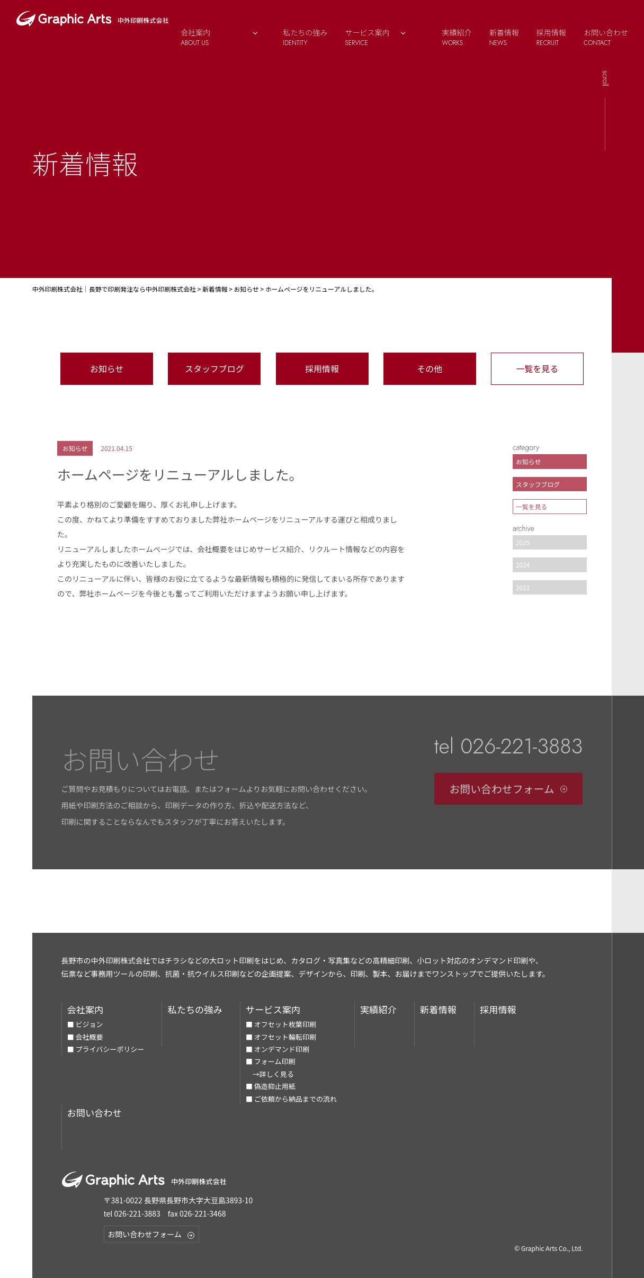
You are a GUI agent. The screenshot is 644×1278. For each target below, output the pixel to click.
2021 (523, 593)
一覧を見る (537, 368)
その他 (429, 368)
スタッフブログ (214, 368)
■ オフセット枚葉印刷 (281, 1024)
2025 (523, 548)
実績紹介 (457, 37)
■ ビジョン (85, 1024)
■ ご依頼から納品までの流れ (291, 1099)
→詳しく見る (270, 1074)
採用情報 (551, 37)
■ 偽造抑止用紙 (271, 1086)
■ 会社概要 (85, 1037)
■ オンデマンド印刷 (277, 1049)
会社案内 (85, 1009)
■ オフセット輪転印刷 (281, 1037)
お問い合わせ (606, 37)
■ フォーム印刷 (271, 1061)
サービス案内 (380, 37)
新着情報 (504, 37)
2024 (523, 570)
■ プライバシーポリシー (106, 1049)
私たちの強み (305, 37)
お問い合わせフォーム (509, 795)
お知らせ (107, 368)
